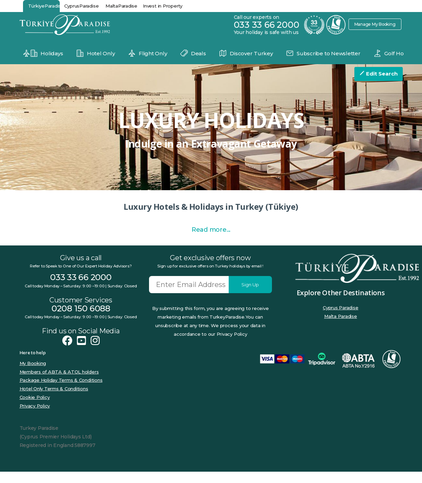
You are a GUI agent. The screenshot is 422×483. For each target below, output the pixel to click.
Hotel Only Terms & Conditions (54, 400)
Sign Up (250, 296)
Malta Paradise (340, 327)
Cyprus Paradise (340, 319)
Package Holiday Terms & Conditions (61, 391)
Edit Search (379, 73)
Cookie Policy (35, 408)
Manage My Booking (373, 24)
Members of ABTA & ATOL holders (59, 383)
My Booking (33, 374)
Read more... (211, 241)
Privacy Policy (35, 417)
